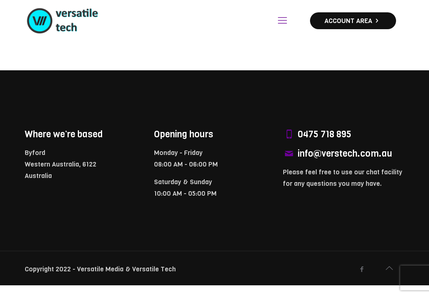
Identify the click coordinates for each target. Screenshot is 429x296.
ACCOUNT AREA (352, 20)
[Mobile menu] (282, 21)
